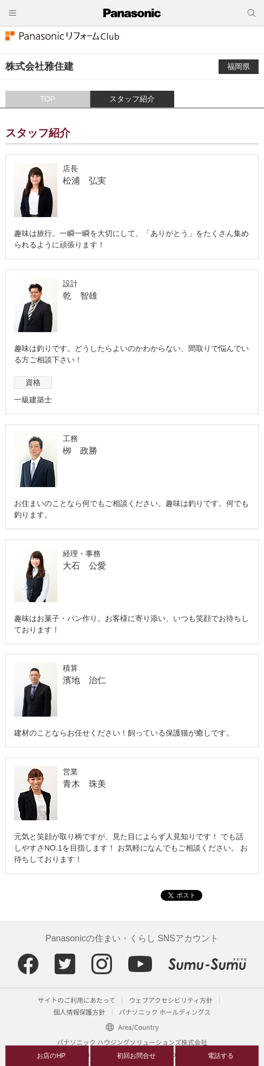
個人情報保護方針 (79, 1011)
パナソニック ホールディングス (165, 1011)
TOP (48, 99)
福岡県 (238, 66)
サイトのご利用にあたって (76, 999)
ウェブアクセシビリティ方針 (171, 999)
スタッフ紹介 (132, 99)
